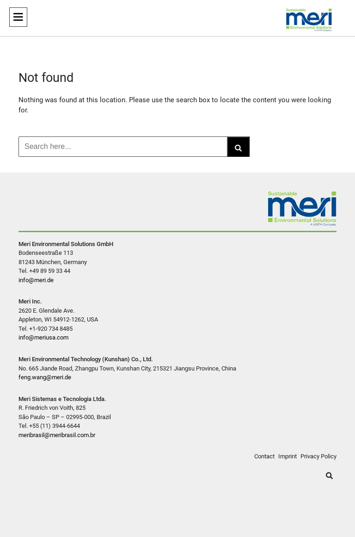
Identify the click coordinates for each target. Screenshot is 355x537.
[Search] (238, 146)
